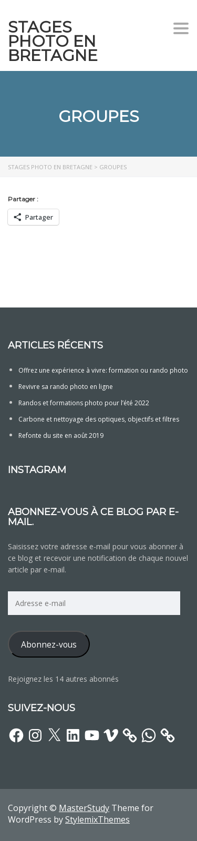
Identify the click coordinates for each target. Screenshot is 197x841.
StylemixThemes (97, 819)
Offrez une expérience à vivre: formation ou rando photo (103, 370)
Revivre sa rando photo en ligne (65, 386)
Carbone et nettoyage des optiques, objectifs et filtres (98, 419)
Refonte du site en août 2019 (60, 435)
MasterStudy (84, 808)
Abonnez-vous (49, 644)
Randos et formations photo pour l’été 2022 (83, 402)
